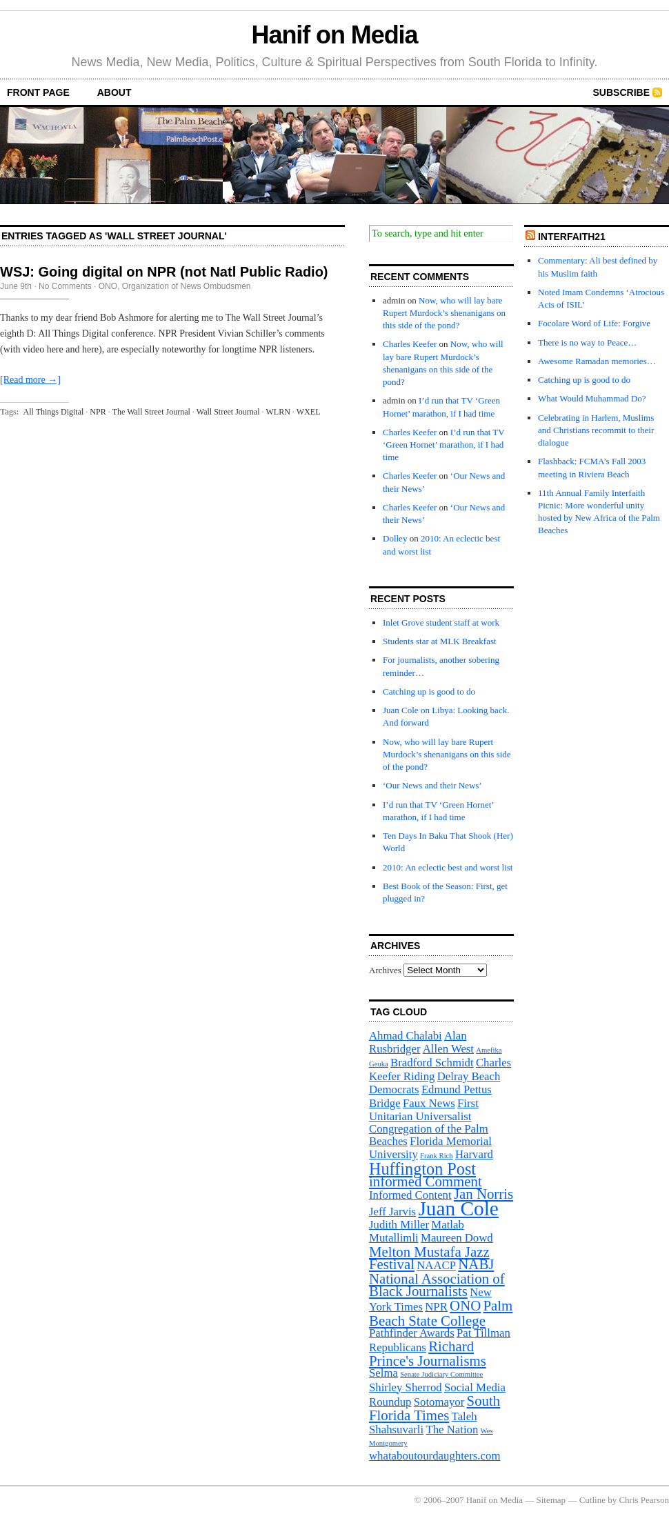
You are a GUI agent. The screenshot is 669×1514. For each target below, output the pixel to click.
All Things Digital (53, 412)
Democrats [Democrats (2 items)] (394, 1089)
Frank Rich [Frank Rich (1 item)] (436, 1155)
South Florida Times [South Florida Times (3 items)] (434, 1408)
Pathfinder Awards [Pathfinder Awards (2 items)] (412, 1332)
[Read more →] (30, 380)
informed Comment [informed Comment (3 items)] (425, 1181)
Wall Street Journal (228, 412)
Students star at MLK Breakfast (440, 641)
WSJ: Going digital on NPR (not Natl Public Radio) (164, 271)
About (114, 92)
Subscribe (621, 92)
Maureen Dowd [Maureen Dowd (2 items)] (457, 1237)
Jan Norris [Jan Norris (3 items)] (483, 1194)
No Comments (65, 286)
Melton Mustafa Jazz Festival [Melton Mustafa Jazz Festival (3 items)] (429, 1258)
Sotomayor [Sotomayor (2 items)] (439, 1401)
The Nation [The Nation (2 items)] (452, 1429)
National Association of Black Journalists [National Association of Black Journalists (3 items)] (437, 1285)
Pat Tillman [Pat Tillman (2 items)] (483, 1332)
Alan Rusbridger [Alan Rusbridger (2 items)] (418, 1042)
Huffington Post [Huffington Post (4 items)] (422, 1168)
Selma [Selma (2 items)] (383, 1372)
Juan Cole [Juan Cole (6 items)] (458, 1208)
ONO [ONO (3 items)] (465, 1305)
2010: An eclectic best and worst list (447, 867)
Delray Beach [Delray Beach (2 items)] (469, 1076)
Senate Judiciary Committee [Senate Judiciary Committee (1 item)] (441, 1374)
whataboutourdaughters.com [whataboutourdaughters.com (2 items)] (434, 1455)
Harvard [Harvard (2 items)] (474, 1154)
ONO (108, 286)
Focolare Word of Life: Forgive (594, 323)
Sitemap (551, 1500)
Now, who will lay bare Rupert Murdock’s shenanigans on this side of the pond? (444, 312)
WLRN (278, 412)
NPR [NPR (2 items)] (436, 1306)
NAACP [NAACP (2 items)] (436, 1265)
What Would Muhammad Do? (592, 398)
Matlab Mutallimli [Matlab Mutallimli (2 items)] (416, 1231)
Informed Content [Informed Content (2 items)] (410, 1195)
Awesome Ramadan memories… (597, 361)
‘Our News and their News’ (432, 785)
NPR (98, 412)
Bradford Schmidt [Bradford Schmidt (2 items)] (432, 1062)
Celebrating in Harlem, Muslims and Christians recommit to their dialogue (596, 430)
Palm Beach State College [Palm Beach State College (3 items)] (440, 1312)
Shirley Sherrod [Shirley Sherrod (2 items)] (405, 1387)
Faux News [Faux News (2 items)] (429, 1103)
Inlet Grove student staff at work (441, 622)
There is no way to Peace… (587, 342)
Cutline (592, 1500)
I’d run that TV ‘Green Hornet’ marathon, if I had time (443, 444)
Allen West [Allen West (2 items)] (448, 1048)
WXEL (309, 412)
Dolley (395, 538)
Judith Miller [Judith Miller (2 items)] (399, 1224)
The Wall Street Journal (151, 412)
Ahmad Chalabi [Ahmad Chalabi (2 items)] (405, 1035)
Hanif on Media (335, 35)
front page (38, 92)
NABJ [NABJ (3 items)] (476, 1264)
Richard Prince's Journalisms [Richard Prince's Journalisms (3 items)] (427, 1353)
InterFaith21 (572, 236)
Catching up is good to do (429, 691)
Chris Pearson (644, 1500)
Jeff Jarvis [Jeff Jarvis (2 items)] (392, 1211)
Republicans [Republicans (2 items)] (397, 1347)
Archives (385, 970)
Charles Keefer (410, 344)
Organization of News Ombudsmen (186, 286)
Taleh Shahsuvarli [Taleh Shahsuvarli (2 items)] (423, 1423)
